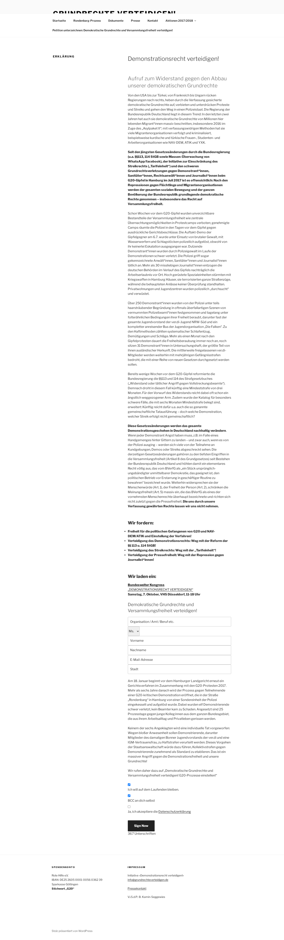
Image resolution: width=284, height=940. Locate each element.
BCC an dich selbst (141, 800)
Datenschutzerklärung (174, 811)
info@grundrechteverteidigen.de (148, 879)
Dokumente (115, 20)
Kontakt (153, 20)
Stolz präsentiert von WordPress (72, 931)
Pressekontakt (137, 888)
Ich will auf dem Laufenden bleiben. (153, 789)
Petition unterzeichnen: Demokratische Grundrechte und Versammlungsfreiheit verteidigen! (112, 30)
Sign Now (141, 826)
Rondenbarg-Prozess (87, 20)
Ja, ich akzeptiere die (159, 811)
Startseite (59, 20)
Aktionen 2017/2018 (181, 20)
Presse (135, 20)
